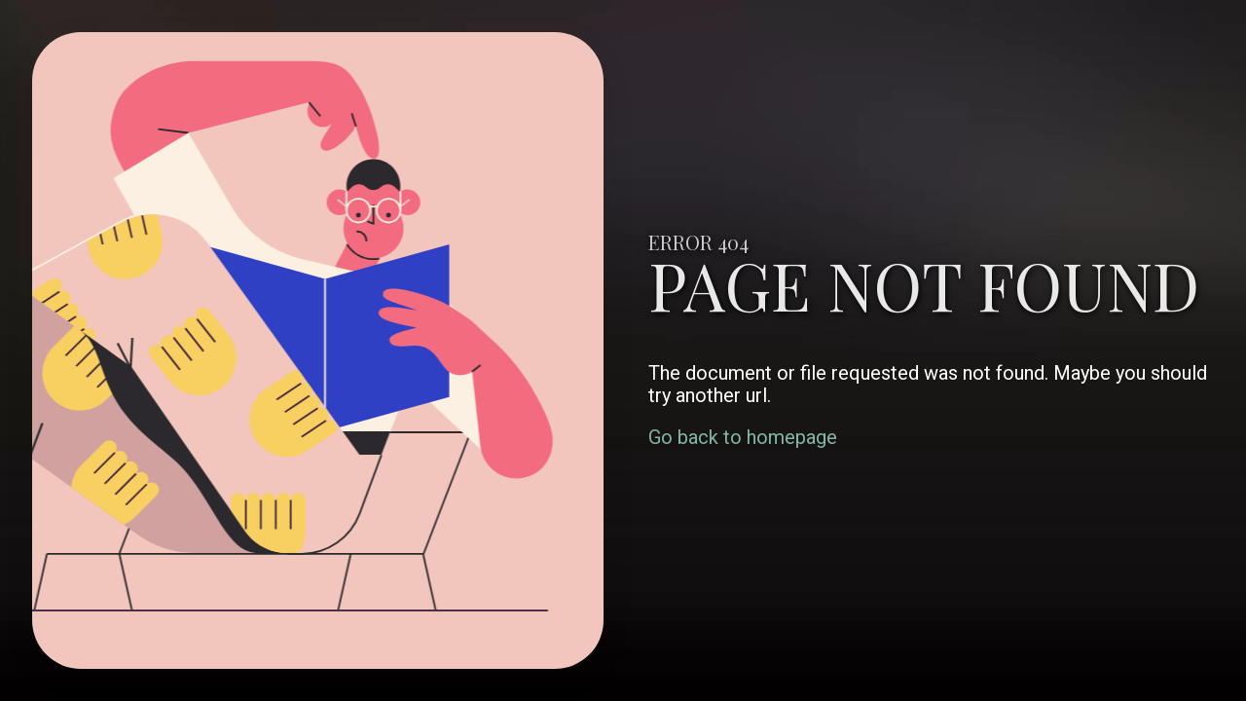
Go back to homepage (742, 437)
